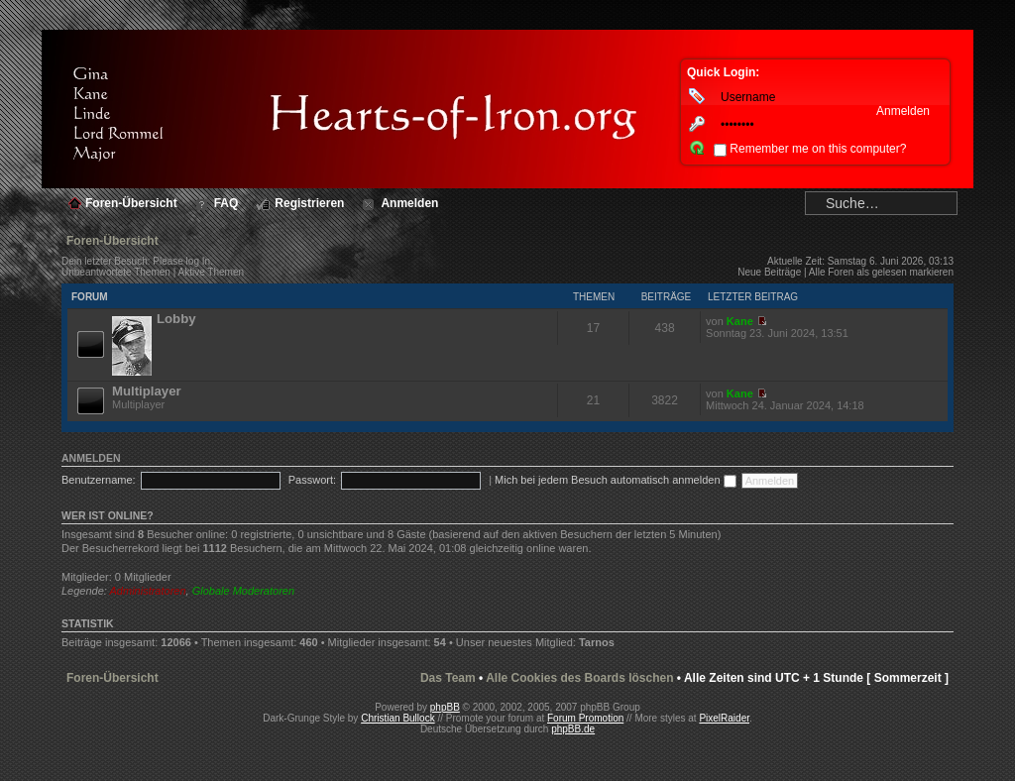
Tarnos (597, 642)
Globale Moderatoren (243, 591)
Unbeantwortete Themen (115, 272)
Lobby (176, 318)
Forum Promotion (585, 718)
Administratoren (148, 591)
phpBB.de (573, 729)
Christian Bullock (397, 718)
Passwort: (312, 480)
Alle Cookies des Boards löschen (579, 678)
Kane (740, 321)
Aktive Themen (211, 272)
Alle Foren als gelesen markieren (881, 272)
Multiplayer (146, 391)
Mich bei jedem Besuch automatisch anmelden (615, 480)
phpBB (445, 707)
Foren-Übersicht (112, 241)
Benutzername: (98, 480)
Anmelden (91, 458)
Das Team (448, 678)
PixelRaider (724, 718)
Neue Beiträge (769, 272)
